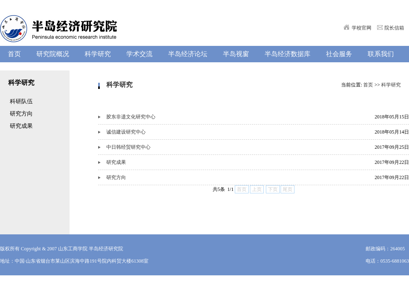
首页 (368, 85)
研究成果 (116, 162)
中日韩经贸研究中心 (128, 147)
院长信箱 (394, 28)
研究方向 (116, 177)
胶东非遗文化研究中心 (130, 117)
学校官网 (361, 28)
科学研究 (391, 85)
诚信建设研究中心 (126, 132)
